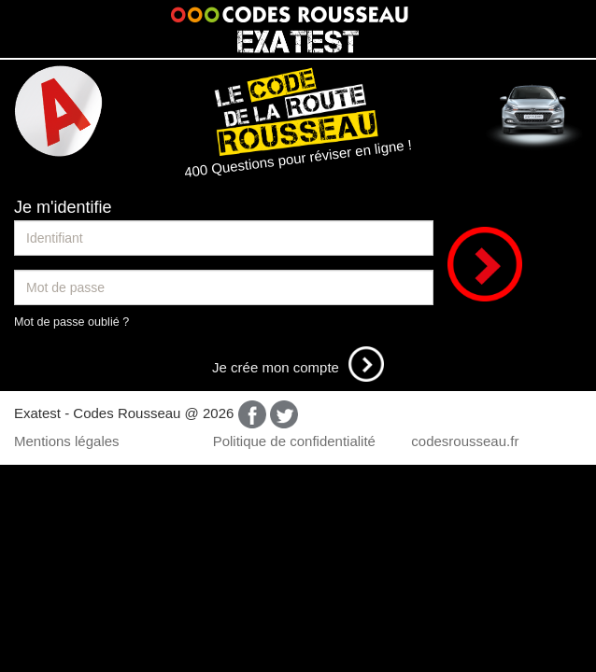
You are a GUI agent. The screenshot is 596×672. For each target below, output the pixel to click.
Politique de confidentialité (294, 441)
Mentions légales (67, 441)
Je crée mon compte (298, 367)
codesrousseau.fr (464, 441)
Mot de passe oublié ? (71, 322)
